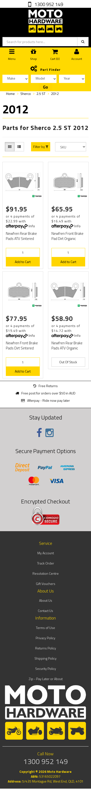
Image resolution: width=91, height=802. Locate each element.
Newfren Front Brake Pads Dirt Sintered (22, 345)
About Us (45, 600)
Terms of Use (45, 627)
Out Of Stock (68, 362)
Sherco (25, 93)
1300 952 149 (48, 4)
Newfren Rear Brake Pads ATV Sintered (21, 236)
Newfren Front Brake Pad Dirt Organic (67, 236)
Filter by (40, 146)
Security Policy (45, 668)
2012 (55, 93)
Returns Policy (45, 648)
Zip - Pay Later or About (46, 678)
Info (32, 225)
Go (45, 87)
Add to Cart (23, 261)
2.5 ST (40, 93)
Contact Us (45, 610)
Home (10, 93)
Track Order (45, 563)
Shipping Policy (45, 658)
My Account (45, 553)
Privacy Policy (45, 637)
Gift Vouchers (45, 583)
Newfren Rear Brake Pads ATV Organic (67, 345)
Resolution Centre (46, 573)
